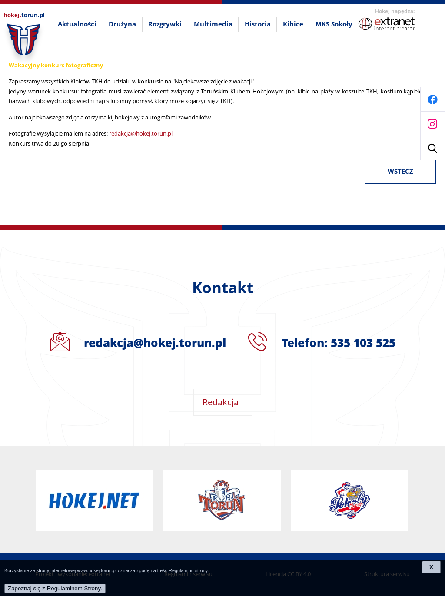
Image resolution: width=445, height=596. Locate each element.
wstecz (400, 171)
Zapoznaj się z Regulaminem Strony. (55, 588)
